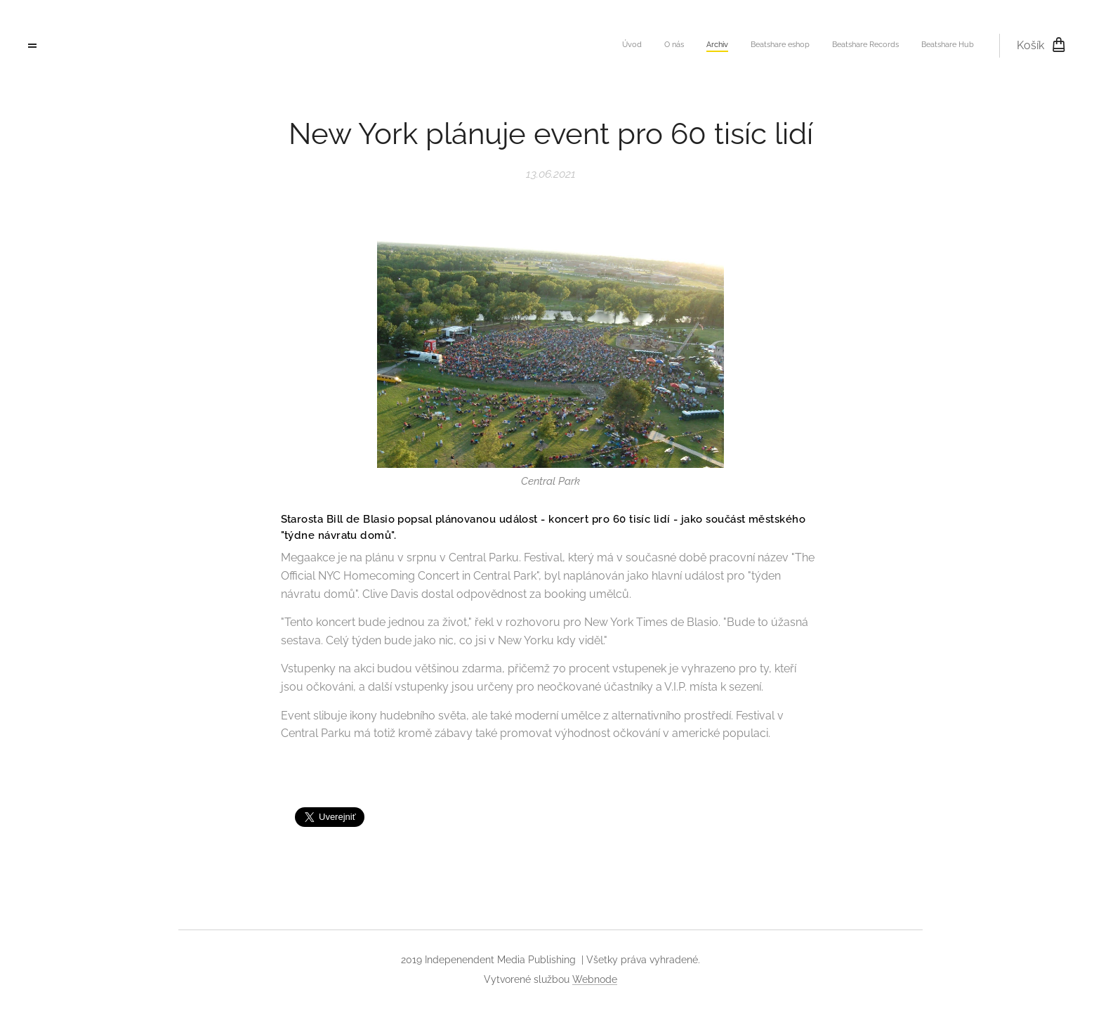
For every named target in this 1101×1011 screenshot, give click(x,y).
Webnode (594, 979)
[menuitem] (865, 45)
